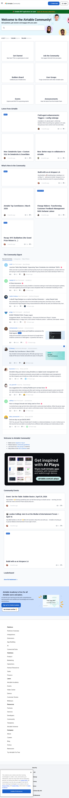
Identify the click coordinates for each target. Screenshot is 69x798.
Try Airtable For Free (13, 752)
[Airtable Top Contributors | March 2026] (17, 203)
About (9, 734)
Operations (10, 664)
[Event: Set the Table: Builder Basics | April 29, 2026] (34, 501)
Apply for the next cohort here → (46, 11)
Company (10, 730)
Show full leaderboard (11, 580)
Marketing (10, 660)
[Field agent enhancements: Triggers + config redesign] (34, 122)
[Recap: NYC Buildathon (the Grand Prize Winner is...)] (17, 234)
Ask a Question (22, 448)
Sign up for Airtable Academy (11, 605)
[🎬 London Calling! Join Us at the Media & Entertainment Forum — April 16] (34, 519)
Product (9, 657)
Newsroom (10, 749)
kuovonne (12, 369)
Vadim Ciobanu (13, 296)
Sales (9, 671)
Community (11, 719)
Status (9, 745)
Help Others (25, 259)
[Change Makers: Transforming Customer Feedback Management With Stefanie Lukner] (51, 203)
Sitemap (34, 777)
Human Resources (13, 668)
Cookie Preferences (34, 795)
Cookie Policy (24, 791)
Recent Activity (7, 259)
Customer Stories (12, 697)
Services (10, 712)
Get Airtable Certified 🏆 (10, 609)
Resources (10, 704)
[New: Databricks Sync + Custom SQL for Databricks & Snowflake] (17, 147)
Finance (9, 675)
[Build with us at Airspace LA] (34, 177)
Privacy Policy (6, 797)
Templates (10, 723)
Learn (9, 679)
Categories (17, 259)
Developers (10, 715)
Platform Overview (13, 631)
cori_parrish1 (13, 385)
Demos (9, 693)
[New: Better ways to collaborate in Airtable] (51, 147)
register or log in (20, 443)
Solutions (10, 653)
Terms (34, 786)
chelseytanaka (13, 328)
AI (8, 646)
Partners (10, 708)
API (34, 772)
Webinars (10, 701)
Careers (9, 737)
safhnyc (11, 400)
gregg (10, 312)
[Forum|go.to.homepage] (12, 3)
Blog (8, 741)
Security (34, 767)
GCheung (11, 348)
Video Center (11, 690)
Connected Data (12, 649)
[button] (2, 4)
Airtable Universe (12, 727)
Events (9, 686)
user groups (20, 446)
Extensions (10, 638)
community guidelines (23, 445)
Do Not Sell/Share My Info (34, 790)
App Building (11, 642)
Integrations (11, 635)
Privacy (34, 781)
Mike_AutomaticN (14, 416)
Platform (10, 627)
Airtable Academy (13, 682)
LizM (10, 264)
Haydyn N (12, 280)
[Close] (31, 784)
